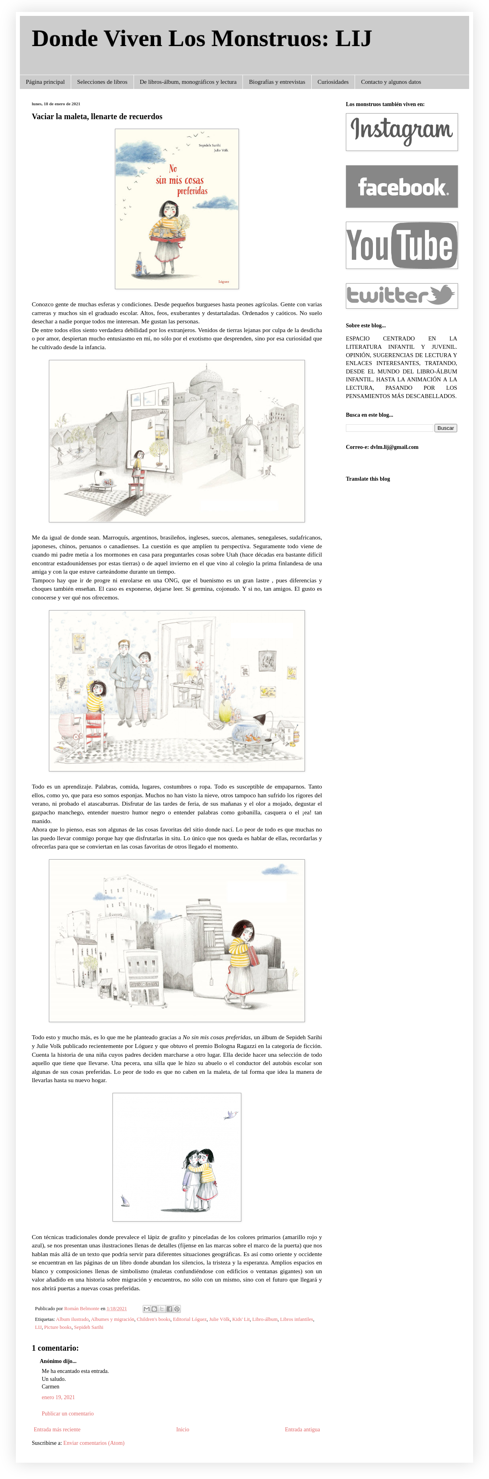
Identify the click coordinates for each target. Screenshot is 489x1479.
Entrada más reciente (57, 1430)
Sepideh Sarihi (88, 1327)
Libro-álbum (265, 1319)
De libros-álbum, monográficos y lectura (188, 82)
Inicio (182, 1430)
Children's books (153, 1319)
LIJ (38, 1327)
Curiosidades (333, 82)
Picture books (58, 1327)
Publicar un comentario (68, 1414)
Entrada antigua (302, 1430)
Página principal (45, 82)
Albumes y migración (112, 1319)
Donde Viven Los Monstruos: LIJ (202, 38)
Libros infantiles (296, 1319)
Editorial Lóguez (190, 1319)
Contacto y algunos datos (391, 82)
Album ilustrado (72, 1319)
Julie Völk (219, 1319)
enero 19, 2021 (58, 1397)
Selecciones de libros (102, 82)
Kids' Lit (241, 1319)
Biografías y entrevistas (277, 82)
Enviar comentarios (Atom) (93, 1443)
